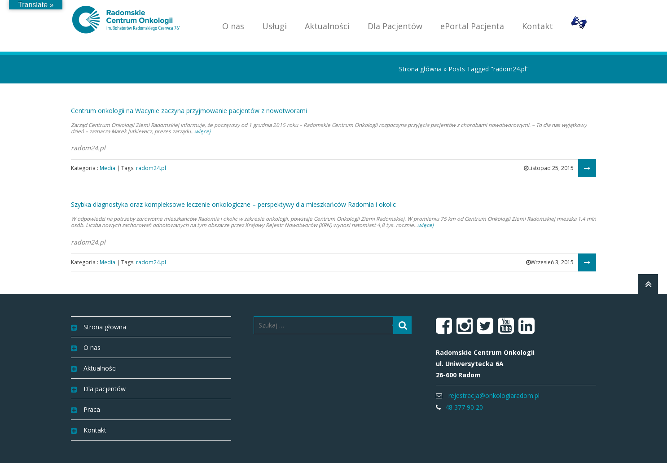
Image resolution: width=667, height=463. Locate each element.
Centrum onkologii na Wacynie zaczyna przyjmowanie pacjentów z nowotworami (189, 110)
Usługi (274, 26)
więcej (203, 131)
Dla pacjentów (104, 388)
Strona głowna (104, 327)
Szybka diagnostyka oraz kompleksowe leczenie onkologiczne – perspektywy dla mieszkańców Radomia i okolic (233, 204)
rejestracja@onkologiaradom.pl (494, 395)
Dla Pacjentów (395, 26)
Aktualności (327, 26)
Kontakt (537, 26)
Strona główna (420, 69)
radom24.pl (151, 168)
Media (107, 168)
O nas (233, 26)
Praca (91, 409)
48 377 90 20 (464, 407)
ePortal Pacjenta (472, 26)
